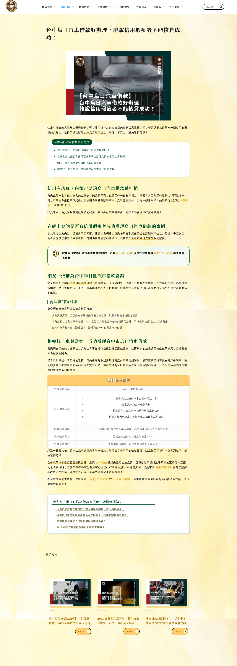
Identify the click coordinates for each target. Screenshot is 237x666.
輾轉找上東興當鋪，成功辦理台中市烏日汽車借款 (85, 169)
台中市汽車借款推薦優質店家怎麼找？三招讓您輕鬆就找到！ (92, 515)
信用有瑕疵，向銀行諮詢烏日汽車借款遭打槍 (83, 150)
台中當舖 (101, 462)
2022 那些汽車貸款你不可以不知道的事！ (81, 527)
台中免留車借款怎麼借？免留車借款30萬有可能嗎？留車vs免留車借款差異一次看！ (69, 622)
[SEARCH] (213, 6)
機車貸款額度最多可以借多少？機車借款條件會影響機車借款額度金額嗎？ (166, 622)
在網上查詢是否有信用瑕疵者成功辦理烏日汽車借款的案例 (91, 156)
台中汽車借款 (164, 467)
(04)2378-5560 (163, 253)
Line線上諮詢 (124, 253)
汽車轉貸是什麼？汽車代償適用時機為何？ (81, 521)
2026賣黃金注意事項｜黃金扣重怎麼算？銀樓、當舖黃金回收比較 (118, 622)
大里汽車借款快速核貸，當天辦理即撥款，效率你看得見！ (90, 509)
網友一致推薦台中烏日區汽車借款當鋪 (79, 163)
